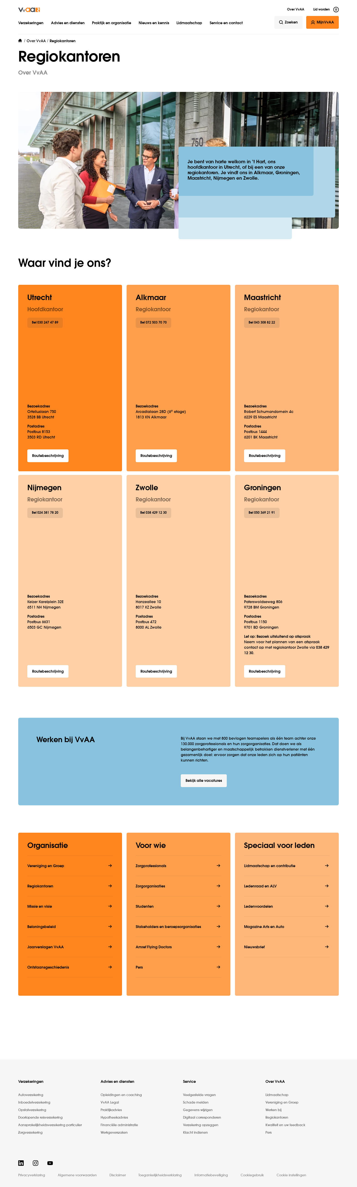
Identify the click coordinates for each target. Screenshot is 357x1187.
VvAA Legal (110, 1102)
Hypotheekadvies (114, 1117)
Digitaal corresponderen (202, 1117)
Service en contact (226, 23)
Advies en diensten (68, 23)
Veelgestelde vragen (199, 1095)
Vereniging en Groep (281, 1102)
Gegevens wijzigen (198, 1110)
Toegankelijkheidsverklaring (160, 1175)
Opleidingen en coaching (121, 1095)
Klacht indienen (195, 1132)
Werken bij (273, 1110)
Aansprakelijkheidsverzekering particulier (50, 1125)
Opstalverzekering (32, 1110)
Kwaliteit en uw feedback (285, 1125)
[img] (29, 10)
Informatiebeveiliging (211, 1175)
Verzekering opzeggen (200, 1125)
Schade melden (196, 1102)
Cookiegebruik (252, 1175)
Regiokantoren (276, 1117)
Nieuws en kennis (154, 23)
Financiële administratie (119, 1125)
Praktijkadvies (111, 1110)
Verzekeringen (30, 23)
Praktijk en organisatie (111, 23)
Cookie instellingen (291, 1175)
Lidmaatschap (189, 23)
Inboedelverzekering (34, 1102)
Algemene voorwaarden (77, 1175)
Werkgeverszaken (114, 1132)
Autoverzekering (30, 1095)
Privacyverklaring (31, 1175)
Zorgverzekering (30, 1132)
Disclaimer (118, 1175)
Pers (268, 1132)
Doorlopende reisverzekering (40, 1117)
